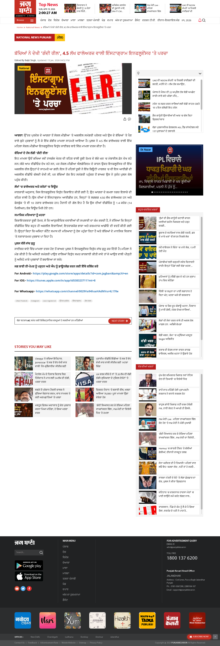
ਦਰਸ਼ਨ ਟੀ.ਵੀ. (148, 20)
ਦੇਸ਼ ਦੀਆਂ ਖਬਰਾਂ (146, 366)
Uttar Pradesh (21, 301)
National (24, 68)
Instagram (35, 301)
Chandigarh (52, 637)
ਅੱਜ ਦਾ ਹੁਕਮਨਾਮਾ (124, 20)
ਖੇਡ (103, 20)
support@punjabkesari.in (184, 590)
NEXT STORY (120, 321)
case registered (49, 301)
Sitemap (82, 643)
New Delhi (35, 637)
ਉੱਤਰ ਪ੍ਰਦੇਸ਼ (64, 301)
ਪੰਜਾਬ (43, 20)
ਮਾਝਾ (73, 20)
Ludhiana (69, 637)
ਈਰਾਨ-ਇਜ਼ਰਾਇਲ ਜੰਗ (169, 20)
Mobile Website (68, 643)
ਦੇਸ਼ (49, 20)
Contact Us (20, 643)
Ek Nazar (145, 150)
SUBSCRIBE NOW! (199, 637)
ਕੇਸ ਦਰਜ (88, 301)
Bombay (84, 637)
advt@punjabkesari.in (176, 547)
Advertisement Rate (49, 643)
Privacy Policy (96, 643)
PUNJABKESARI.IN (179, 643)
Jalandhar (114, 637)
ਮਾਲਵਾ (81, 20)
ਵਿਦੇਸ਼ (56, 20)
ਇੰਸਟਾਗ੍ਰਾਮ (77, 301)
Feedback (32, 643)
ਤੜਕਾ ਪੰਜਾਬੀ (93, 20)
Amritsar (99, 637)
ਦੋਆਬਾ (65, 20)
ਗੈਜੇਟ (137, 20)
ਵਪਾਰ (110, 20)
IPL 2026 (186, 20)
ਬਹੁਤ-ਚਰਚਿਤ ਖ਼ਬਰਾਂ (148, 209)
